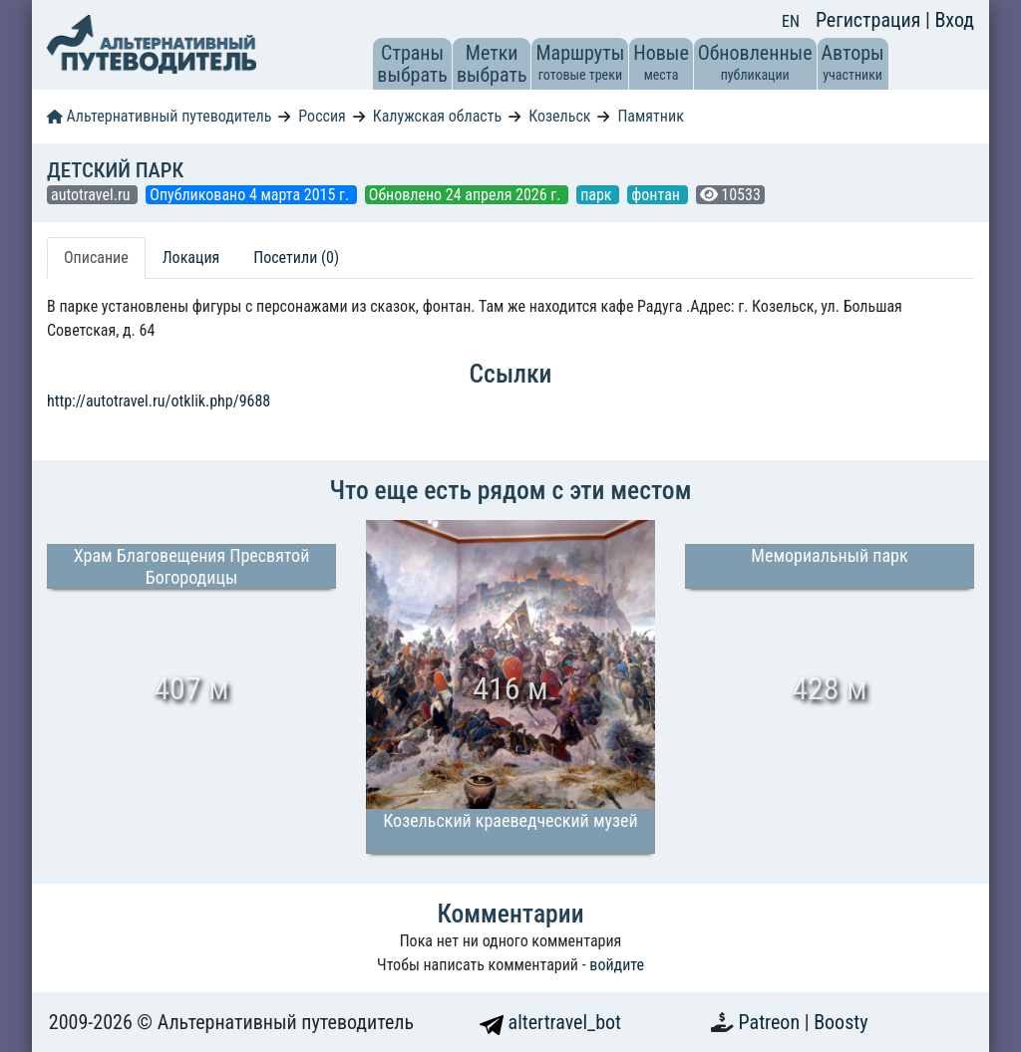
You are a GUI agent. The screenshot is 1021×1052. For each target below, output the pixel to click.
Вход (954, 20)
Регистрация (870, 20)
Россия (321, 116)
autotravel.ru (92, 194)
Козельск (559, 116)
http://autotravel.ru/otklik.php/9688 (158, 401)
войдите (616, 964)
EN (791, 21)
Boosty (840, 1022)
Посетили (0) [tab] (296, 257)
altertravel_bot (550, 1022)
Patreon (772, 1022)
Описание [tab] (96, 257)
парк (597, 194)
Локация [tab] (191, 257)
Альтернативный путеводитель (159, 116)
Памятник (650, 116)
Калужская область (438, 116)
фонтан (657, 194)
